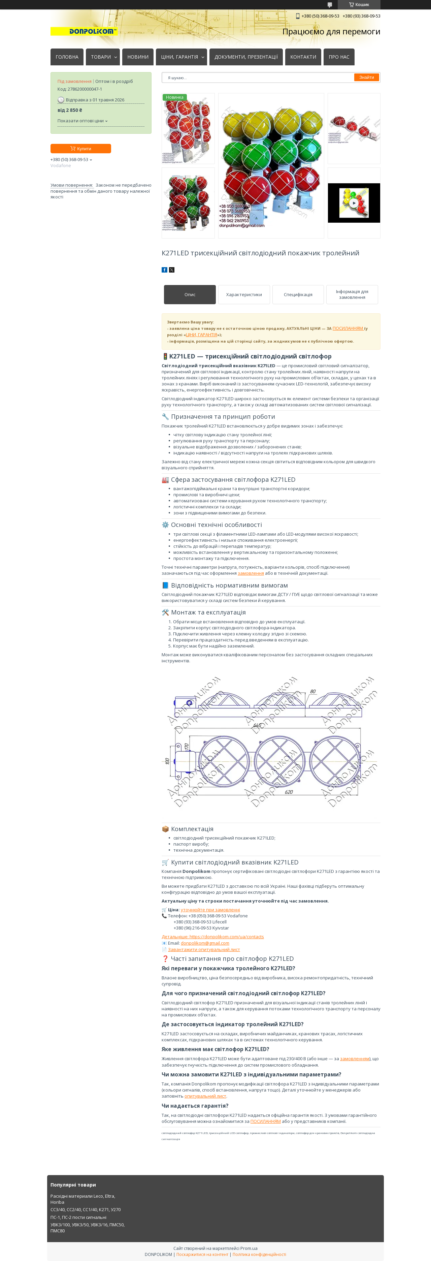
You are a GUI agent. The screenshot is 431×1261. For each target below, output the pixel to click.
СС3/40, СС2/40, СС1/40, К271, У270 (86, 1209)
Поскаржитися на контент (202, 1254)
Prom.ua (249, 1248)
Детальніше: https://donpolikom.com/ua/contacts (213, 937)
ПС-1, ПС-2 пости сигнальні (78, 1217)
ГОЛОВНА (67, 57)
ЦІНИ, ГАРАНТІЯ (179, 57)
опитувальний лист (205, 1096)
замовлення (251, 573)
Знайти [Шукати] (366, 77)
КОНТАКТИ (303, 57)
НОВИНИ (137, 57)
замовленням (354, 1058)
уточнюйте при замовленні (210, 910)
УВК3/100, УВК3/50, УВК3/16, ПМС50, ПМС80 (88, 1228)
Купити (84, 148)
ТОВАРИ (101, 57)
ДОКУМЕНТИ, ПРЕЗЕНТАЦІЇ (246, 57)
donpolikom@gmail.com (205, 943)
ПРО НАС (339, 57)
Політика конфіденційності (259, 1254)
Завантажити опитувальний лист (204, 949)
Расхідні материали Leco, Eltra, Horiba (83, 1199)
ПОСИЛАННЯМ (348, 328)
